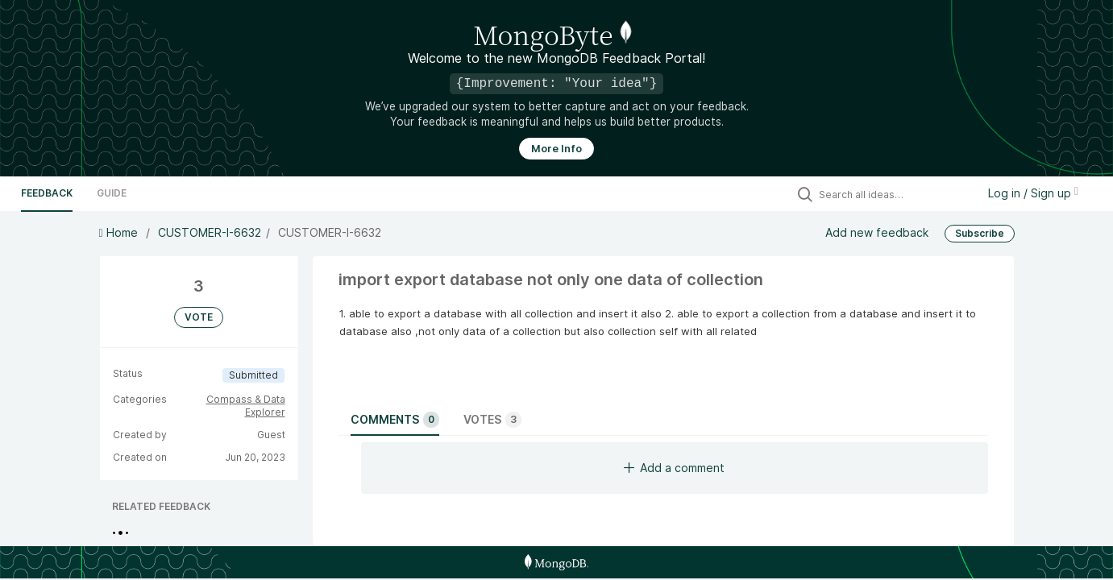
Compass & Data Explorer (245, 405)
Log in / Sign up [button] (1033, 193)
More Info (556, 149)
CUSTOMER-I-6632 (209, 232)
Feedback (47, 193)
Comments (395, 420)
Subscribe (979, 233)
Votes (492, 420)
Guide (112, 193)
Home (120, 232)
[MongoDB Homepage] (556, 562)
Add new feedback (876, 232)
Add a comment (674, 467)
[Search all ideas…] (893, 194)
